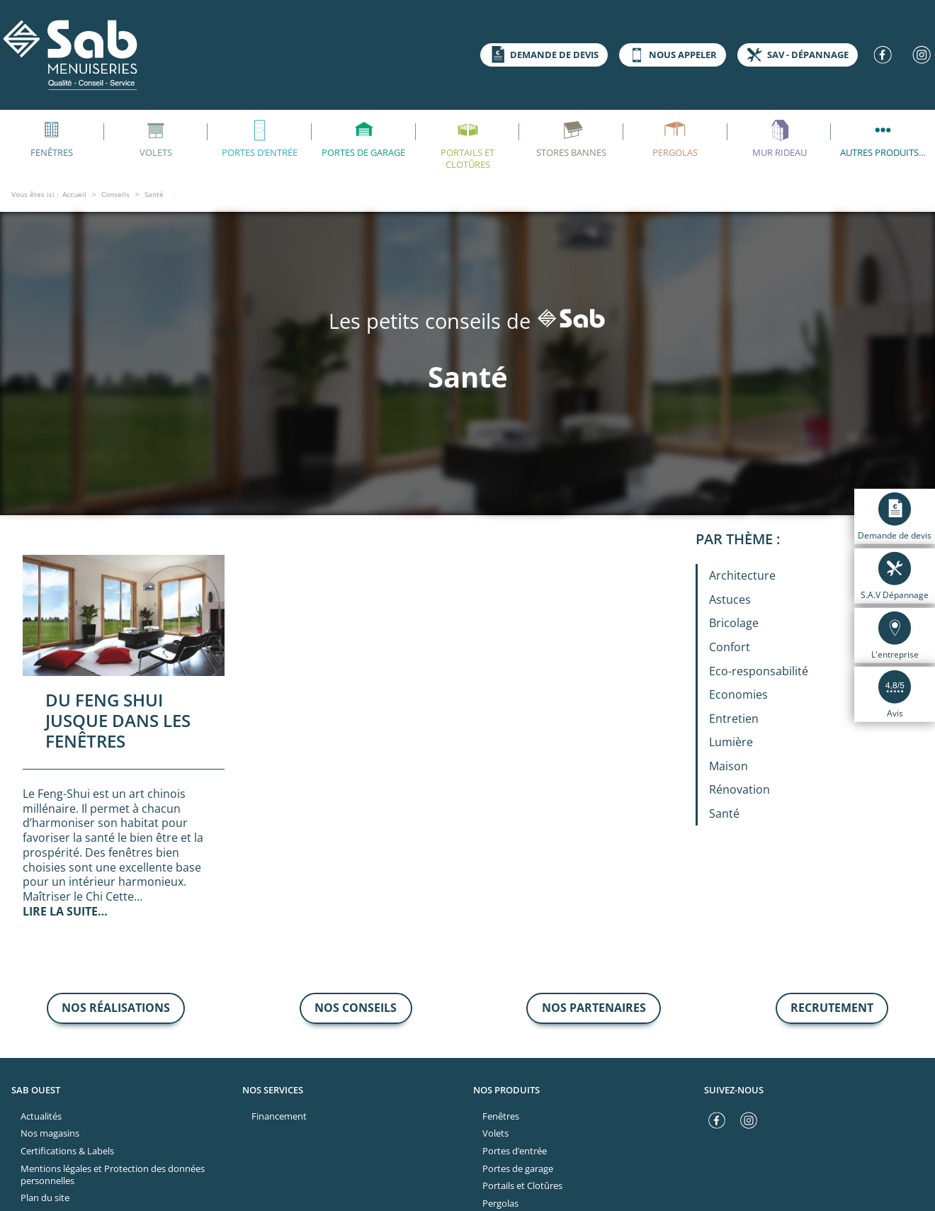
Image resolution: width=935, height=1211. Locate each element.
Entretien (734, 718)
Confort (729, 647)
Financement (279, 1116)
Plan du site (45, 1197)
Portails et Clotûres (467, 143)
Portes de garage (363, 137)
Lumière (731, 742)
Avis (895, 694)
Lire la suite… (65, 911)
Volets (156, 137)
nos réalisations (116, 1007)
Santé (724, 813)
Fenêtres (500, 1116)
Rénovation (739, 789)
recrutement (831, 1007)
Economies (738, 694)
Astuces (730, 599)
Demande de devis (542, 54)
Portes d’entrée (260, 137)
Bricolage (734, 623)
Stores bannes (571, 137)
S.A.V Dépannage (895, 576)
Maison (728, 766)
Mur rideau (779, 137)
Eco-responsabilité (758, 671)
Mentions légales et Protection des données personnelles (113, 1174)
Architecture (742, 575)
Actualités (41, 1116)
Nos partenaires (594, 1007)
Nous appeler (671, 54)
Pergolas (675, 137)
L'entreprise (895, 635)
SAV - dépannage (796, 54)
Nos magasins (50, 1133)
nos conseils (355, 1007)
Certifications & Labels (67, 1150)
